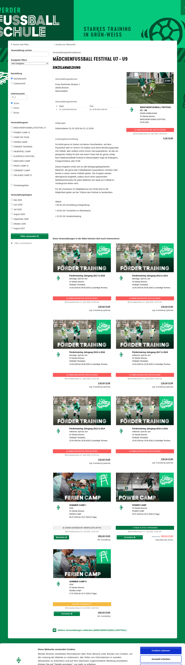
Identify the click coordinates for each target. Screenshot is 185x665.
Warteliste (61, 537)
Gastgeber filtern (29, 62)
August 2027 (18, 228)
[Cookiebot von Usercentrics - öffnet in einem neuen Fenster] (18, 659)
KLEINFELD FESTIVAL (23, 156)
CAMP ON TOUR (20, 137)
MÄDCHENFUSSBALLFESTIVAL (28, 127)
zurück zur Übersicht (65, 44)
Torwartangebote (20, 185)
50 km (15, 112)
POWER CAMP (20, 132)
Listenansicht (18, 83)
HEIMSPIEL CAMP (21, 151)
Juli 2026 (16, 209)
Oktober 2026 (18, 223)
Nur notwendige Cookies (161, 646)
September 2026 (20, 219)
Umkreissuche (19, 94)
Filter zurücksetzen (23, 243)
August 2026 (18, 214)
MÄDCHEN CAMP (20, 161)
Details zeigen (153, 659)
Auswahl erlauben (161, 638)
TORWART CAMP (20, 170)
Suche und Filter (21, 44)
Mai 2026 (16, 200)
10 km (15, 103)
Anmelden (129, 537)
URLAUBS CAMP (21, 175)
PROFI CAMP (19, 166)
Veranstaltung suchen (29, 50)
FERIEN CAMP (19, 142)
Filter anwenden (30, 236)
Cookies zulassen (161, 629)
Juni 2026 (16, 204)
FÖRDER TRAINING (21, 146)
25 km (15, 108)
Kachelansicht (18, 78)
